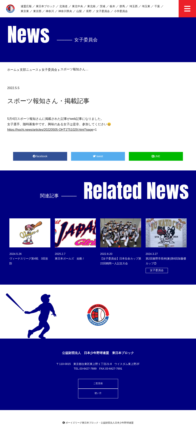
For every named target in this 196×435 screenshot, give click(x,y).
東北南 (91, 6)
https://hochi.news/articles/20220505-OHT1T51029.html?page (50, 129)
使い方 (98, 393)
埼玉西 (133, 6)
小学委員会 (121, 11)
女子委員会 (103, 11)
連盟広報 (26, 6)
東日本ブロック (45, 6)
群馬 (122, 6)
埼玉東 (146, 6)
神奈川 (50, 11)
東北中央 (77, 6)
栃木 (112, 6)
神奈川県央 (65, 11)
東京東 (25, 11)
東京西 (37, 11)
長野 (89, 11)
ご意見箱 (98, 383)
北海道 (63, 6)
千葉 (157, 6)
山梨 (79, 11)
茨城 (102, 6)
